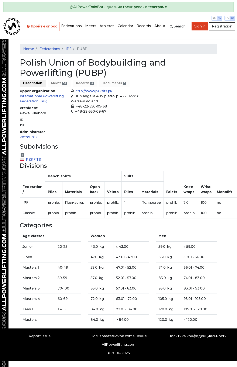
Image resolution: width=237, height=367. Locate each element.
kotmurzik (29, 137)
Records (144, 26)
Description (32, 83)
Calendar (125, 26)
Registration (222, 26)
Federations (71, 26)
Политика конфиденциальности (197, 336)
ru (214, 18)
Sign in (200, 26)
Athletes (107, 26)
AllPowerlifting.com (118, 345)
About (159, 26)
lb (227, 18)
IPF (68, 49)
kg (232, 18)
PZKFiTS (30, 160)
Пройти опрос (42, 26)
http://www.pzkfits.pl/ (93, 91)
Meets (90, 26)
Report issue (40, 336)
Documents (114, 83)
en (219, 18)
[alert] (118, 7)
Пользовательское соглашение (118, 336)
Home (28, 49)
